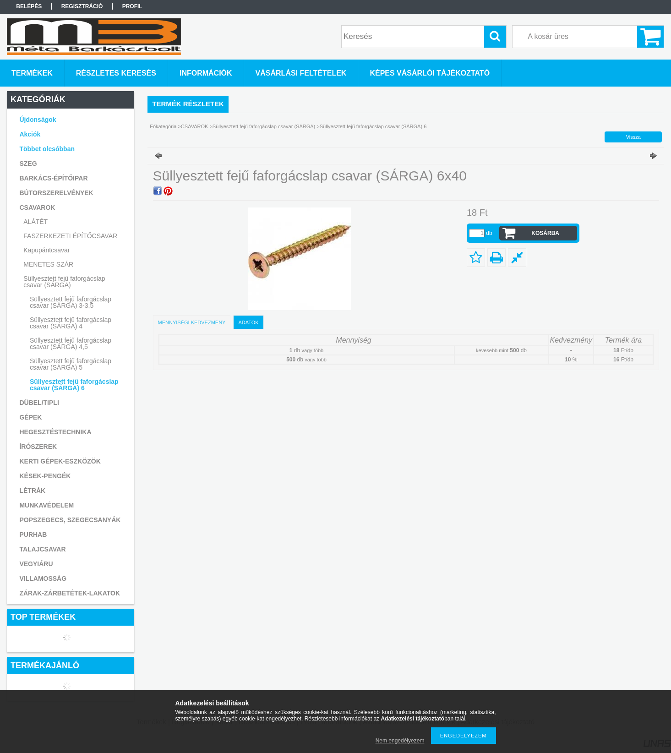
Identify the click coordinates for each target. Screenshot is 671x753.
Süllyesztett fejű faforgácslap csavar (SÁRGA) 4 (70, 323)
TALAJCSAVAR (42, 549)
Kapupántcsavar (46, 250)
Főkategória (163, 126)
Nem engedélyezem (400, 740)
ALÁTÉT (35, 221)
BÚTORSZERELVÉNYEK (56, 192)
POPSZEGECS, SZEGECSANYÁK (69, 520)
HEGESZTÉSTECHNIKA (55, 432)
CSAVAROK (195, 126)
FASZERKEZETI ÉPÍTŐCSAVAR (70, 236)
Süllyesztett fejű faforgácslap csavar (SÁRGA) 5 (70, 364)
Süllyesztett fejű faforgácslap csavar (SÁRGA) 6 (74, 385)
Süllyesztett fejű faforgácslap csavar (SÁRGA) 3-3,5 (70, 302)
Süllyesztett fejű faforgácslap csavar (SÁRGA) (264, 126)
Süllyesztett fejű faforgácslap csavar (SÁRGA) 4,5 (70, 343)
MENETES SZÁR (48, 264)
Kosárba (545, 233)
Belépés (29, 6)
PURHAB (33, 534)
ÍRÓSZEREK (38, 446)
